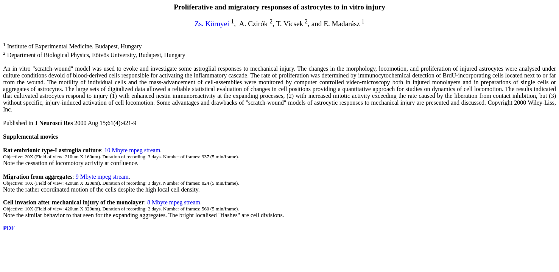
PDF (9, 228)
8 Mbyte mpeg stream (173, 202)
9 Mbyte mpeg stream (102, 176)
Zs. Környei (212, 24)
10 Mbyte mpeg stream (132, 150)
